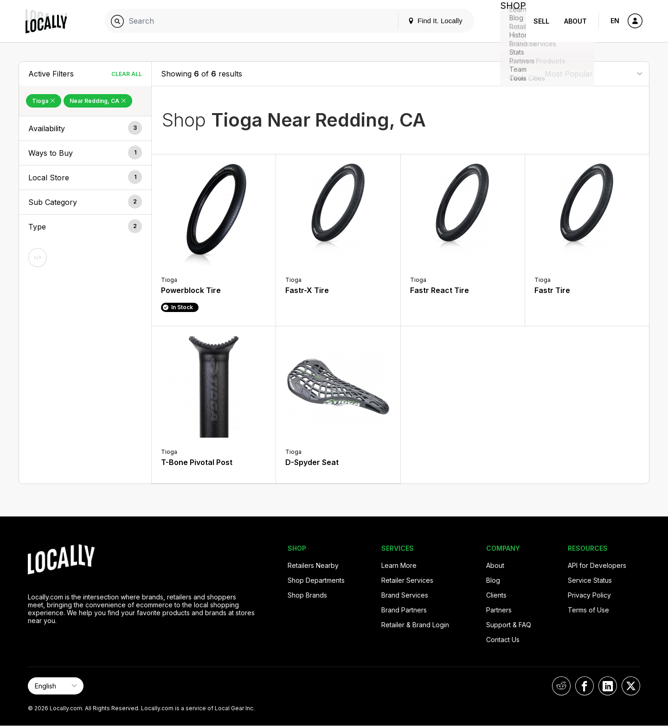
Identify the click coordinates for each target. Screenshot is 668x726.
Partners (499, 610)
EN (614, 21)
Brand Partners (404, 610)
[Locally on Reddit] (561, 685)
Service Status (590, 580)
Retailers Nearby (313, 565)
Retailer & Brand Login (415, 625)
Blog (493, 580)
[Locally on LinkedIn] (607, 685)
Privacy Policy (589, 595)
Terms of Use (588, 610)
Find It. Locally (427, 21)
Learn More (399, 565)
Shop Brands (307, 595)
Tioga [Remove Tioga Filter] (43, 100)
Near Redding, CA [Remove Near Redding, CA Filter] (98, 100)
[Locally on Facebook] (584, 685)
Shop (509, 21)
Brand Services (404, 595)
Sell (541, 21)
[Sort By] (593, 73)
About (575, 21)
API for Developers (597, 565)
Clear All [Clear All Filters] (126, 73)
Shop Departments (316, 580)
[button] (85, 128)
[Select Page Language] (56, 685)
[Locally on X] (631, 685)
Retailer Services (407, 580)
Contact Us (503, 639)
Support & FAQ (508, 625)
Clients (496, 595)
